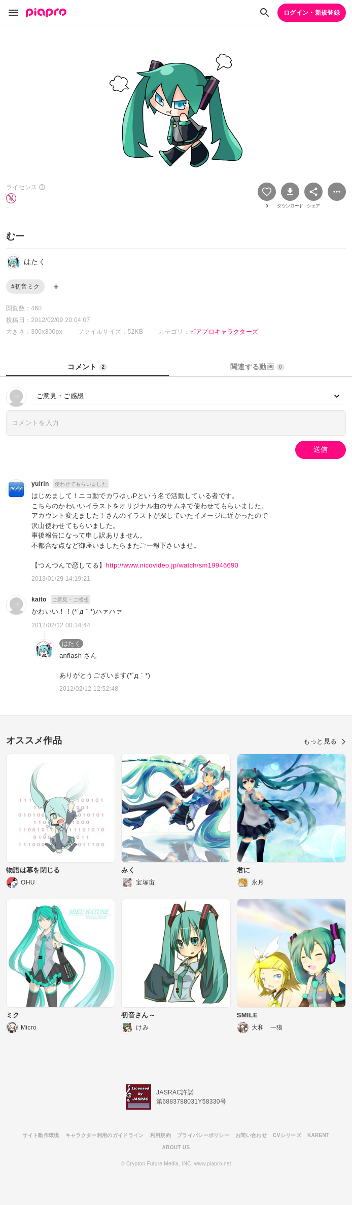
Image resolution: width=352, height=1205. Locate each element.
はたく (71, 643)
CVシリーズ (287, 1135)
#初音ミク (25, 286)
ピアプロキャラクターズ (224, 331)
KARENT (318, 1135)
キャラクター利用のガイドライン (104, 1135)
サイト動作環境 (40, 1135)
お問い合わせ (251, 1135)
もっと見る (324, 741)
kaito (39, 599)
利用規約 (160, 1135)
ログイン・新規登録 (312, 12)
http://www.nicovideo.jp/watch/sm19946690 (172, 565)
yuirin (40, 483)
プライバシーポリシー (203, 1135)
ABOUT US (176, 1147)
